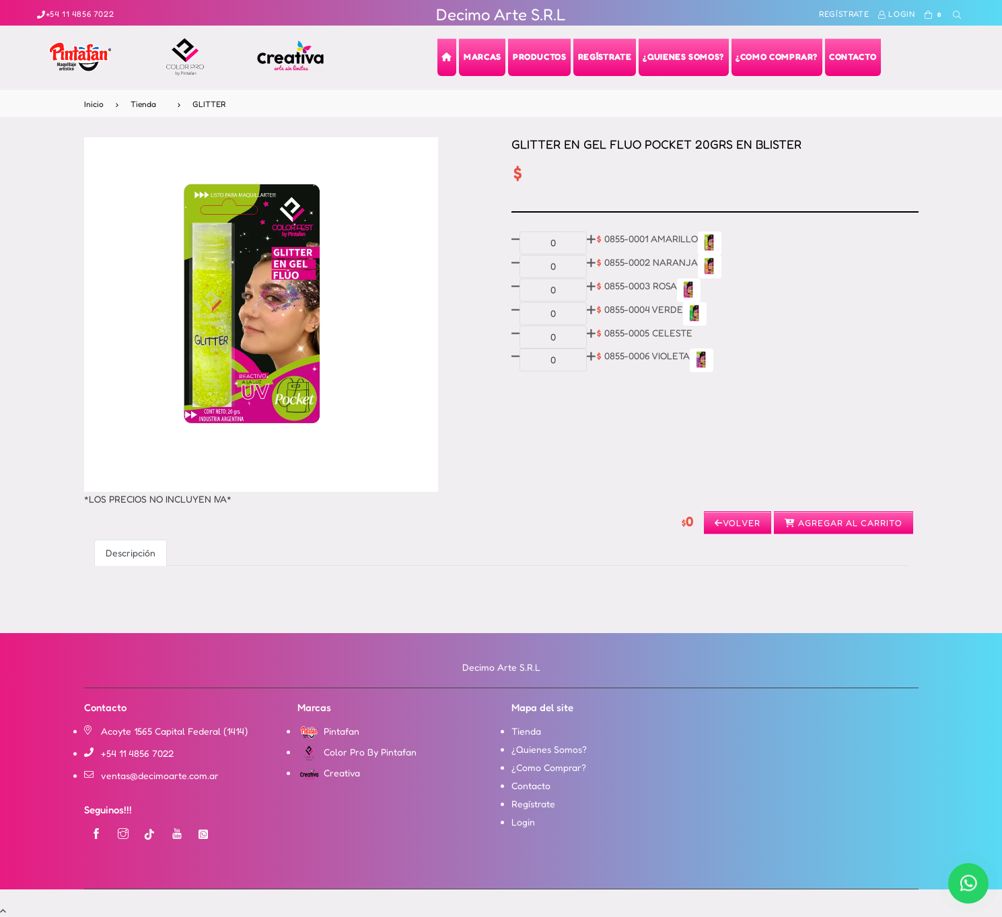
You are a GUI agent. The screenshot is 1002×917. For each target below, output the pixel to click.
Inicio (94, 104)
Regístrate (844, 14)
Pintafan (328, 731)
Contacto (530, 785)
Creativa (328, 772)
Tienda (143, 104)
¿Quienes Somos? (549, 749)
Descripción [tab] (130, 552)
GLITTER (208, 104)
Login (896, 14)
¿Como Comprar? (548, 767)
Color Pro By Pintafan (357, 752)
